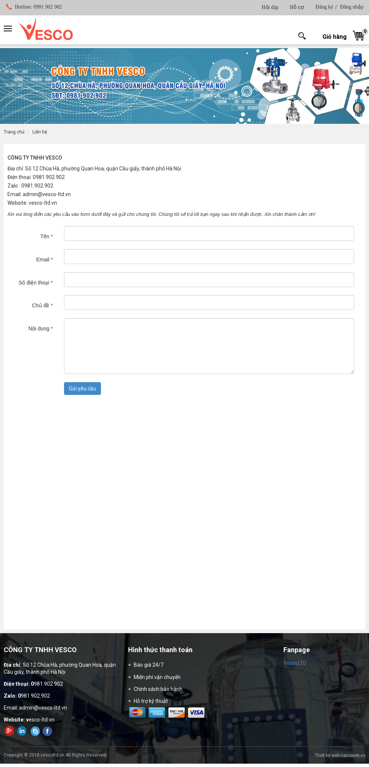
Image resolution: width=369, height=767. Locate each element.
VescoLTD (294, 663)
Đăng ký (324, 7)
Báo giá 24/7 (148, 665)
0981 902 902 (38, 7)
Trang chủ (14, 132)
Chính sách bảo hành (158, 689)
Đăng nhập (351, 7)
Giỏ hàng (334, 36)
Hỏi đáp (270, 7)
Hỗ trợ (297, 7)
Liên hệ (39, 132)
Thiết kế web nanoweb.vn (340, 755)
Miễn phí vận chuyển (157, 677)
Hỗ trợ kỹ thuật (151, 701)
